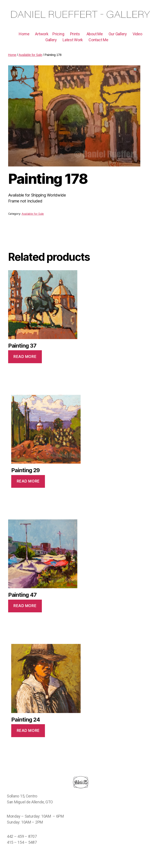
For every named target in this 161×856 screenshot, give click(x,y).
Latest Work (73, 40)
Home (24, 34)
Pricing (58, 34)
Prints (75, 34)
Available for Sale (33, 213)
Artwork (41, 34)
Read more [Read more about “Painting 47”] (24, 606)
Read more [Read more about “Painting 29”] (28, 481)
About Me (95, 34)
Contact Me (98, 40)
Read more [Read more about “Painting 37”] (24, 356)
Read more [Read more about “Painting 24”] (28, 730)
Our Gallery (118, 34)
